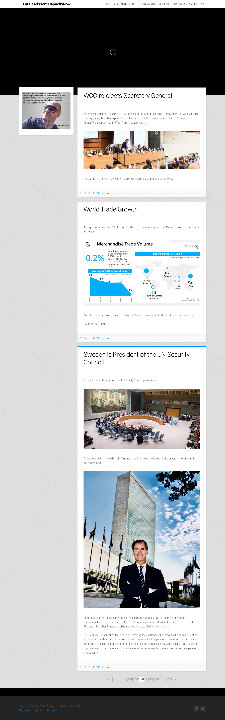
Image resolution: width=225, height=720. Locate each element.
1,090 (135, 679)
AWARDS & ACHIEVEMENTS (185, 4)
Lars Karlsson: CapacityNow (46, 4)
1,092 (148, 679)
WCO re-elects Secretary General (128, 95)
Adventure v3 (32, 710)
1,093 (155, 679)
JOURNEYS (164, 4)
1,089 (128, 679)
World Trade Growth (111, 209)
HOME (107, 4)
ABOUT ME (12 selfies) (124, 4)
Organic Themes (49, 710)
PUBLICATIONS (148, 4)
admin (106, 193)
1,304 (168, 679)
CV (202, 4)
